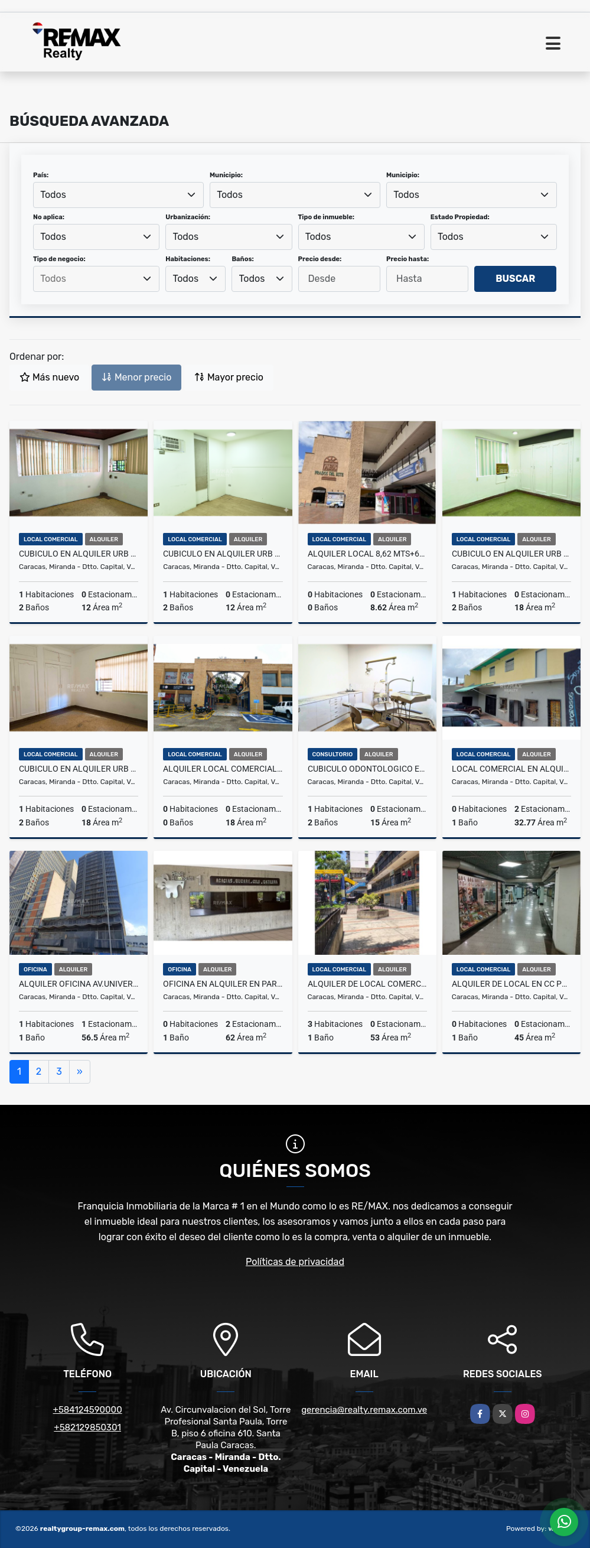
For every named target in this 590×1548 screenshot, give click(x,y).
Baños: (242, 259)
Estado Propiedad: (460, 217)
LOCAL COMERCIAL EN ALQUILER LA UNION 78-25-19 (511, 768)
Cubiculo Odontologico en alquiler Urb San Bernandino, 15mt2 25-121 (367, 768)
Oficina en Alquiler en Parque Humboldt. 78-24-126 (222, 983)
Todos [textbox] (53, 194)
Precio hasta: (407, 259)
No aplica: (48, 217)
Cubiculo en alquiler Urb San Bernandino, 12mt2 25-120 (222, 553)
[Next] (79, 1072)
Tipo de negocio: (59, 259)
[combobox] (118, 195)
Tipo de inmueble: (326, 217)
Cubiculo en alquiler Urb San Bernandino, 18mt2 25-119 (78, 768)
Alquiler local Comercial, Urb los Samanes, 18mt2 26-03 (222, 768)
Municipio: (226, 175)
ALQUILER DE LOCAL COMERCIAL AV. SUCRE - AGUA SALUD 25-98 (367, 983)
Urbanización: (187, 217)
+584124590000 (87, 1409)
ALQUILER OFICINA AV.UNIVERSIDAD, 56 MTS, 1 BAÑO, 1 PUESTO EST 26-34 (78, 983)
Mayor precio (228, 377)
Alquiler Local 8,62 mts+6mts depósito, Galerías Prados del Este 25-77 (367, 553)
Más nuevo (49, 377)
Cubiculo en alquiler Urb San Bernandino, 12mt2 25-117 (78, 553)
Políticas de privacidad (295, 1261)
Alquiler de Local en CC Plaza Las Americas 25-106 (511, 983)
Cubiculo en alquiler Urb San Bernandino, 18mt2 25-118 (511, 553)
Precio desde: (320, 259)
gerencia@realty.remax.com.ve (364, 1409)
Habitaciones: (187, 259)
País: (40, 175)
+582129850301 (87, 1427)
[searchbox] (96, 279)
